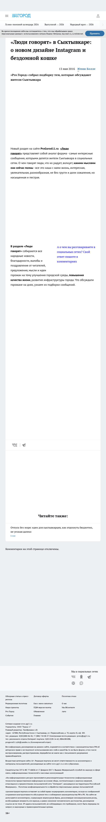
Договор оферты (41, 696)
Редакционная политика (16, 703)
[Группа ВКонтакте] (73, 677)
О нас (64, 703)
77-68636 (31, 770)
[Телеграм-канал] (89, 677)
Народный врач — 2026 (82, 24)
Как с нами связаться (43, 703)
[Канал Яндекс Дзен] (73, 683)
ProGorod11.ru (50, 148)
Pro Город (9, 711)
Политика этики (69, 696)
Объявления (39, 711)
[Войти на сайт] (98, 16)
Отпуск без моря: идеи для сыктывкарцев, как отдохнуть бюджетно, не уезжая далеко (53, 532)
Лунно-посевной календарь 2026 (22, 24)
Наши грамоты (12, 707)
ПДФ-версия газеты (42, 707)
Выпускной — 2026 (54, 24)
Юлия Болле (86, 69)
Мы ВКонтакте (68, 707)
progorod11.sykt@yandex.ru (17, 742)
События (9, 715)
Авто (64, 711)
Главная (37, 715)
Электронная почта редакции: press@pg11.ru (69, 736)
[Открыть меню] (7, 16)
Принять (95, 33)
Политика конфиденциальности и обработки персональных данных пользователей (55, 787)
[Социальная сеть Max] (81, 683)
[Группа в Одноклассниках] (81, 677)
